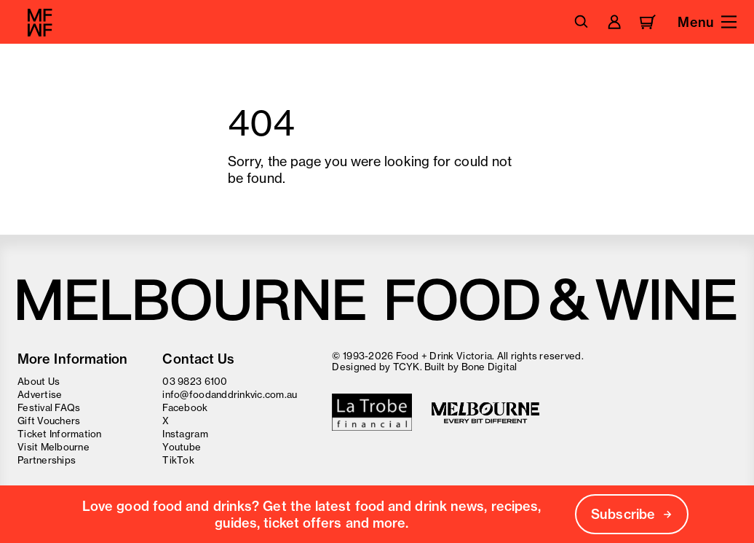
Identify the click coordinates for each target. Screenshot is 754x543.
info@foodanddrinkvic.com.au (229, 394)
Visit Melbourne (53, 447)
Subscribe (631, 514)
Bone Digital (489, 366)
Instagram (184, 434)
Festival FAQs (48, 407)
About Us (38, 381)
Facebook (184, 407)
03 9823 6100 (194, 381)
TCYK (406, 366)
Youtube (181, 447)
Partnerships (46, 460)
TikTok (178, 460)
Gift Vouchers (48, 420)
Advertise (39, 394)
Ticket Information (59, 434)
